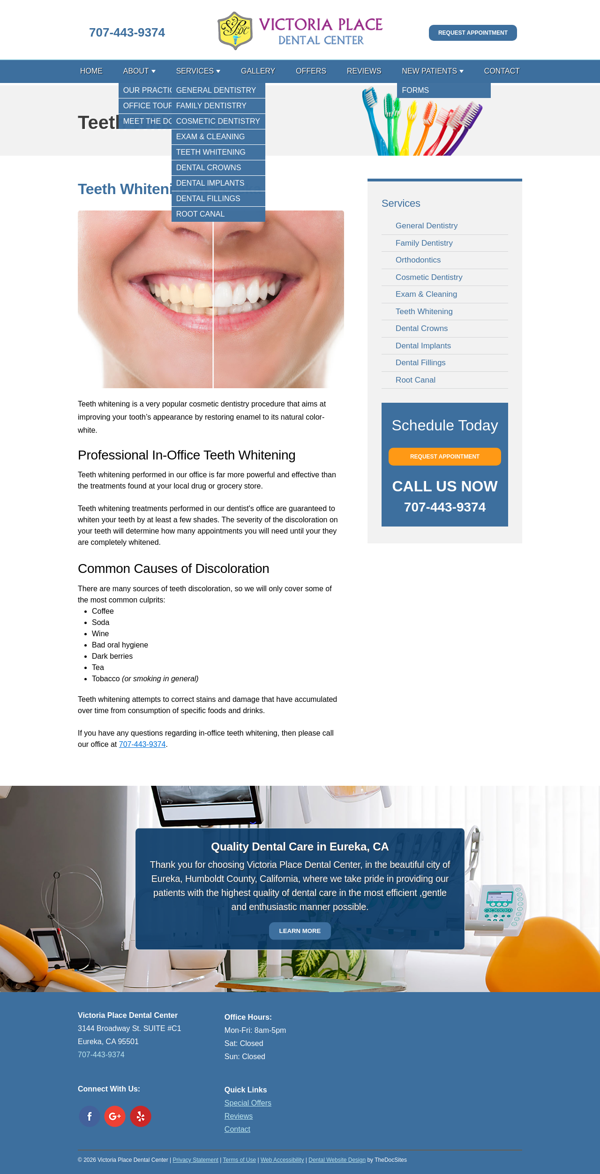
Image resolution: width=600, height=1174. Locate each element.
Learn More (300, 930)
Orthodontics (418, 260)
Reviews (364, 71)
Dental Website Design (337, 1160)
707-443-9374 (127, 32)
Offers (311, 71)
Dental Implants (423, 345)
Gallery (258, 71)
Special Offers (248, 1103)
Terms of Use (239, 1160)
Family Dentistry (424, 243)
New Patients (429, 71)
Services (195, 71)
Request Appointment (473, 33)
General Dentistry (427, 225)
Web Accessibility (282, 1160)
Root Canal (415, 380)
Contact (502, 71)
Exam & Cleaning (426, 294)
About (136, 71)
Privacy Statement (195, 1160)
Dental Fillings (421, 362)
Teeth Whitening (424, 311)
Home (91, 71)
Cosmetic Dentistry (429, 277)
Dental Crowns (422, 328)
